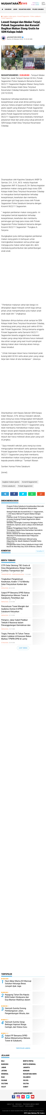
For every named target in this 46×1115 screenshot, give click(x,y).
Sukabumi (8, 9)
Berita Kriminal (29, 1064)
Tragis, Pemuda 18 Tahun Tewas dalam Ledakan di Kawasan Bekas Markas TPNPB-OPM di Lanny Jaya (16, 637)
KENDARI (26, 1071)
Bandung (4, 1064)
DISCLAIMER (29, 1106)
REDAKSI (18, 1104)
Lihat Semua (23, 648)
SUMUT (25, 1087)
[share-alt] (5, 494)
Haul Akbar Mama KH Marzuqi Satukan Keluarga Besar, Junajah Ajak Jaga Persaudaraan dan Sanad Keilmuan (18, 986)
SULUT (3, 1087)
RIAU (3, 1077)
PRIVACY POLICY (18, 1106)
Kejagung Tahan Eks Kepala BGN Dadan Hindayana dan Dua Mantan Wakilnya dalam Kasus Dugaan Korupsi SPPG (17, 998)
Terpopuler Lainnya (23, 1048)
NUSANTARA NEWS (25, 9)
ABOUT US (10, 1104)
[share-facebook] (14, 494)
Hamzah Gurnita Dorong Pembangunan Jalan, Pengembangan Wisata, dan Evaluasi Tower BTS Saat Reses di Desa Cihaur (17, 1013)
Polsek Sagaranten (7, 18)
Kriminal (4, 1074)
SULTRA (26, 1083)
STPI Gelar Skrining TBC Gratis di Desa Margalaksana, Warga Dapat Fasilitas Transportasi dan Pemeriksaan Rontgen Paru (16, 569)
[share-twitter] (23, 494)
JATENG (4, 1071)
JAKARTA (26, 1067)
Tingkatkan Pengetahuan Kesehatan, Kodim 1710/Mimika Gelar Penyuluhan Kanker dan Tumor (15, 583)
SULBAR (4, 1080)
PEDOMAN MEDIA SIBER (31, 1104)
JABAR (15, 9)
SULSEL (26, 1080)
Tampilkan (40, 551)
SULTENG (4, 1083)
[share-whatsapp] (32, 494)
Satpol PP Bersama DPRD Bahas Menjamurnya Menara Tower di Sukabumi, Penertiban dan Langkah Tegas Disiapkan (15, 597)
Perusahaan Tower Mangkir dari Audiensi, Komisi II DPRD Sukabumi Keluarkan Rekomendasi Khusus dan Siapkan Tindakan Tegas (15, 611)
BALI (3, 1061)
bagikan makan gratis (10, 16)
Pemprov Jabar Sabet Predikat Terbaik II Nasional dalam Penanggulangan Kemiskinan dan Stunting (16, 624)
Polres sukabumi (38, 9)
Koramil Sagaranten (23, 16)
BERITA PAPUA (28, 1061)
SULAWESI (27, 1077)
